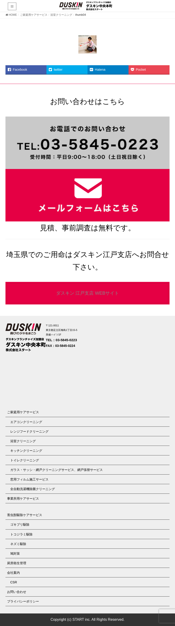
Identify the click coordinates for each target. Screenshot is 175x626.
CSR (13, 582)
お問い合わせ (16, 592)
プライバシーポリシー (23, 601)
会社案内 (13, 572)
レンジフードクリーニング (29, 431)
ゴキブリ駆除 (19, 524)
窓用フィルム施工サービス (29, 479)
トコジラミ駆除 (21, 534)
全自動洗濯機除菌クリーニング (32, 489)
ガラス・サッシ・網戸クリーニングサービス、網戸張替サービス (56, 470)
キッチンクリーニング (26, 450)
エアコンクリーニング (26, 422)
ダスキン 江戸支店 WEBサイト (87, 293)
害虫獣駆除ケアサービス (24, 515)
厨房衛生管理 (16, 563)
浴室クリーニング (23, 441)
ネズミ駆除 (18, 544)
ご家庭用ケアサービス (23, 412)
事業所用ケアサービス (23, 498)
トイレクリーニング (24, 460)
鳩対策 (15, 553)
